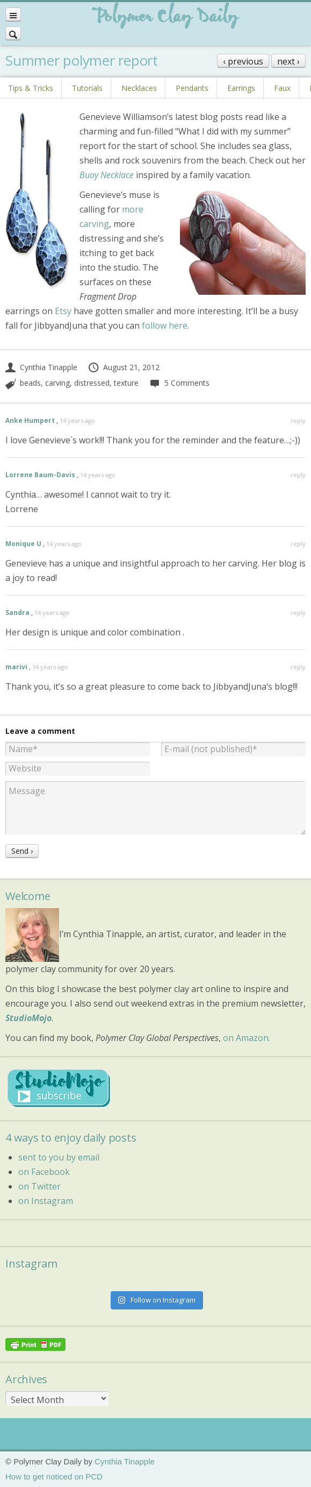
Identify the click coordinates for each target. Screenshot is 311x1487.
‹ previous (243, 61)
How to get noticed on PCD (54, 1476)
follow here (164, 325)
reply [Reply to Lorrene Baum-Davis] (298, 475)
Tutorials (87, 88)
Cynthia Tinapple (41, 367)
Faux (282, 88)
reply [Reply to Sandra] (298, 612)
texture (126, 383)
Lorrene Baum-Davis (40, 474)
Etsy (63, 311)
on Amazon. (246, 1038)
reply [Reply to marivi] (298, 667)
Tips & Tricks (30, 88)
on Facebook (44, 1172)
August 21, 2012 (123, 367)
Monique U (23, 543)
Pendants (192, 88)
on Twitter (39, 1186)
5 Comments (179, 383)
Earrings (241, 88)
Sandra (17, 612)
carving (57, 383)
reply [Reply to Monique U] (298, 544)
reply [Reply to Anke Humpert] (298, 420)
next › (288, 61)
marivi (16, 666)
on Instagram (45, 1201)
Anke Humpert (30, 420)
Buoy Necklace (106, 175)
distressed (92, 383)
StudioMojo (28, 1018)
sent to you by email (58, 1157)
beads (30, 383)
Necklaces (139, 88)
